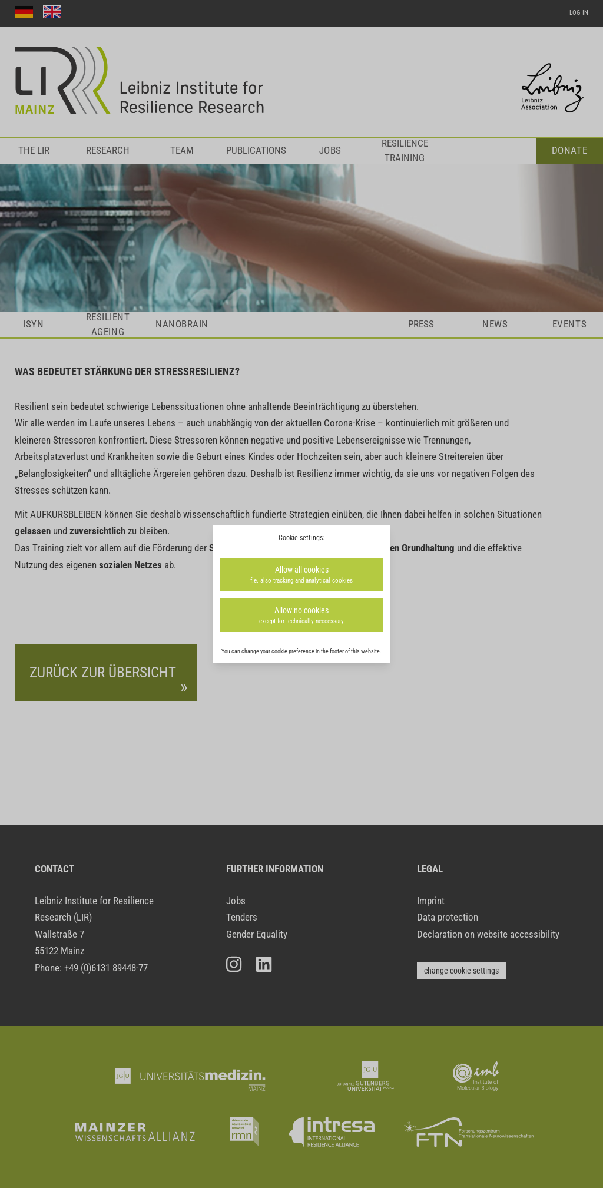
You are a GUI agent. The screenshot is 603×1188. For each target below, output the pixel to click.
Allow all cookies (301, 575)
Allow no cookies (301, 615)
